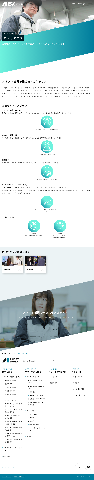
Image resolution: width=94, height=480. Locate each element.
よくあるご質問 (78, 389)
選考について (77, 377)
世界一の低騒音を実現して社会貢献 (13, 417)
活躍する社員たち (9, 400)
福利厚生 (30, 436)
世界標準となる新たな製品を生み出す (13, 405)
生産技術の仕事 (10, 391)
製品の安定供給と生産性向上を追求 (13, 429)
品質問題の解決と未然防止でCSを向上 (13, 435)
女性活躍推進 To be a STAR (36, 388)
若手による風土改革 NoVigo (35, 382)
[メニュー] (90, 4)
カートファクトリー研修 (37, 429)
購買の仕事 (9, 384)
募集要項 (76, 383)
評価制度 (31, 417)
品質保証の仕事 (10, 394)
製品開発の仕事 (10, 380)
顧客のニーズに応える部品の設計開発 (13, 411)
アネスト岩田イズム (34, 377)
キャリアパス (32, 414)
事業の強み (54, 383)
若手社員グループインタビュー (12, 449)
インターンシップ (79, 395)
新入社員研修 (34, 424)
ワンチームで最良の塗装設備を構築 (13, 441)
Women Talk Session (37, 395)
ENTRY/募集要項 (79, 4)
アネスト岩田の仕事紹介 (12, 377)
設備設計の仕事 (10, 387)
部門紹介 (6, 456)
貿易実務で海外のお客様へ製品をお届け (13, 423)
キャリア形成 (31, 410)
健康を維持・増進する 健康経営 (36, 404)
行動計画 (32, 392)
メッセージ (54, 377)
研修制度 (31, 421)
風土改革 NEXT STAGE (36, 399)
